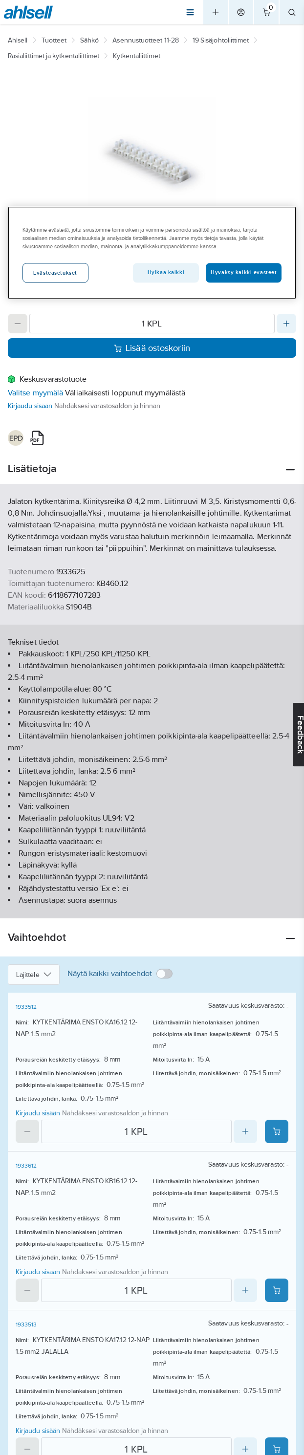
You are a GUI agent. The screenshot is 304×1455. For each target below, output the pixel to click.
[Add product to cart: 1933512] (276, 1131)
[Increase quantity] (286, 323)
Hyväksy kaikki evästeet (244, 272)
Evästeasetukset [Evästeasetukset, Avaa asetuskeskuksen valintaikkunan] (55, 273)
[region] (152, 252)
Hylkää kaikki (166, 272)
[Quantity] (152, 323)
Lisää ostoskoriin (152, 348)
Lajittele (33, 974)
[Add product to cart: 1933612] (276, 1290)
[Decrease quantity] (17, 323)
